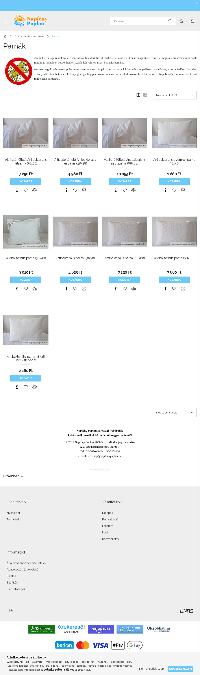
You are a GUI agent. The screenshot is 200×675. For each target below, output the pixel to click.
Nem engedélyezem (152, 668)
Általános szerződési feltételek (26, 563)
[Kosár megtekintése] (192, 21)
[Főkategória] (5, 36)
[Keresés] (143, 21)
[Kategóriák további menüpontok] (5, 21)
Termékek (13, 519)
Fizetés (11, 576)
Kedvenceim (110, 538)
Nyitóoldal (13, 512)
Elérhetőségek (16, 589)
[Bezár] (196, 3)
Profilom (107, 525)
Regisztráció (110, 519)
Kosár (105, 532)
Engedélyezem (180, 668)
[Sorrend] (175, 95)
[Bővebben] (100, 476)
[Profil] (181, 21)
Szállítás (12, 582)
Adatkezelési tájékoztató (22, 569)
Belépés (107, 512)
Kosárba (25, 181)
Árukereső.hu (71, 631)
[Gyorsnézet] (17, 190)
